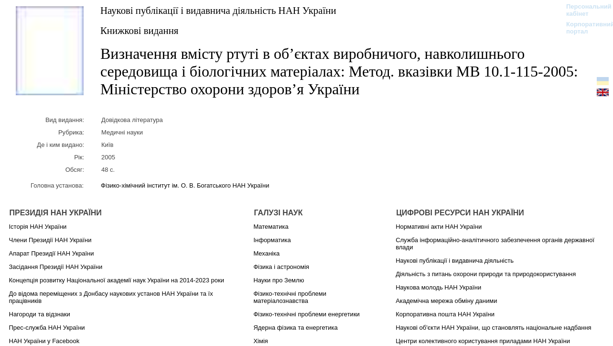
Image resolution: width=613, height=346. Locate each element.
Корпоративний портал (584, 28)
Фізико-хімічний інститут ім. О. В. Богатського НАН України (185, 185)
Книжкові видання (139, 30)
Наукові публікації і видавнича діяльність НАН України (218, 10)
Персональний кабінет (584, 10)
